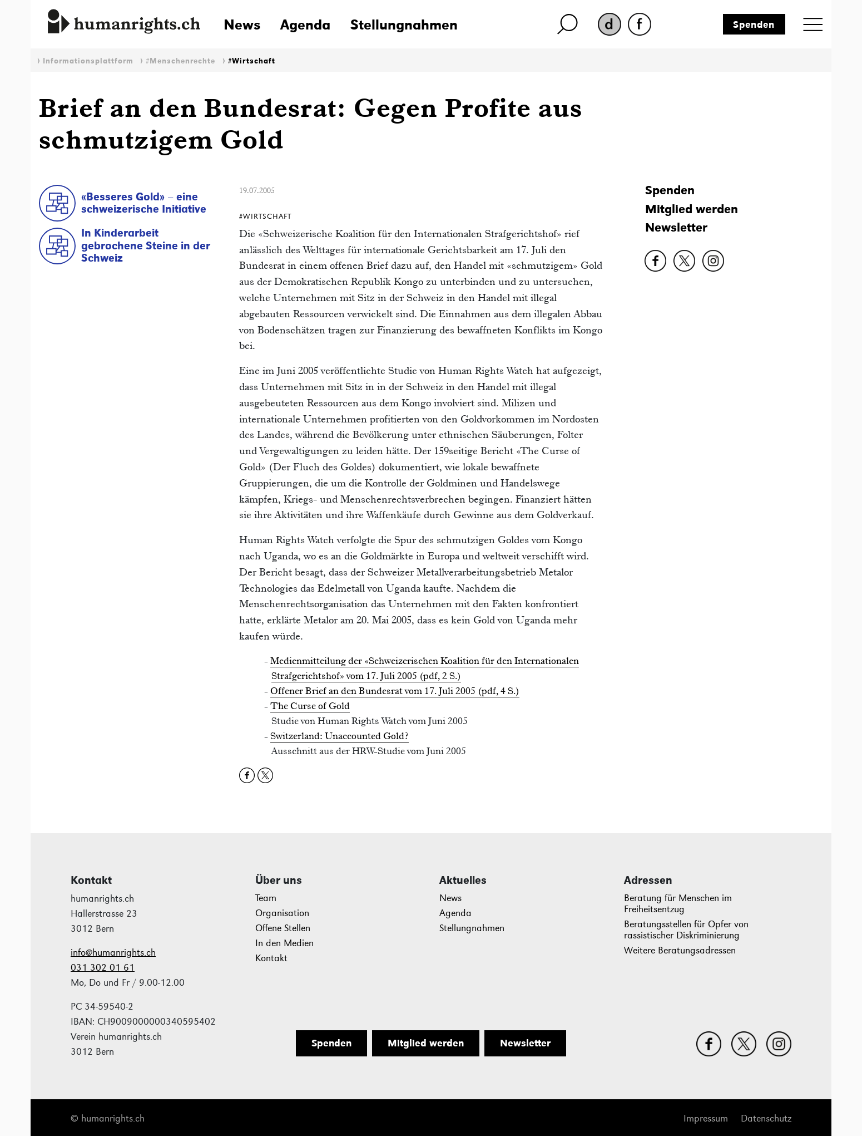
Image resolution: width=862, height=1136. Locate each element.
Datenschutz (766, 1118)
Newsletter (676, 227)
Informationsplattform (88, 61)
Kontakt (271, 958)
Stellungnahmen (404, 24)
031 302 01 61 (103, 967)
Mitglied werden (691, 209)
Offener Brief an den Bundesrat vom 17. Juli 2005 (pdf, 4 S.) (394, 691)
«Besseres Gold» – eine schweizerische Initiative (143, 203)
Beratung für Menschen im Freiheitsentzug (678, 903)
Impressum (705, 1118)
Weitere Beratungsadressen (680, 950)
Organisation (282, 913)
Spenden (754, 24)
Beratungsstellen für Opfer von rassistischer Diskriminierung (686, 929)
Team (265, 898)
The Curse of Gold (310, 706)
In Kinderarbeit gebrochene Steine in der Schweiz (145, 245)
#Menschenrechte (180, 61)
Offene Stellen (282, 928)
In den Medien (284, 943)
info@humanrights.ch (113, 952)
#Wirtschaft (251, 61)
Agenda (305, 24)
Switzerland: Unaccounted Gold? (339, 736)
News (242, 24)
